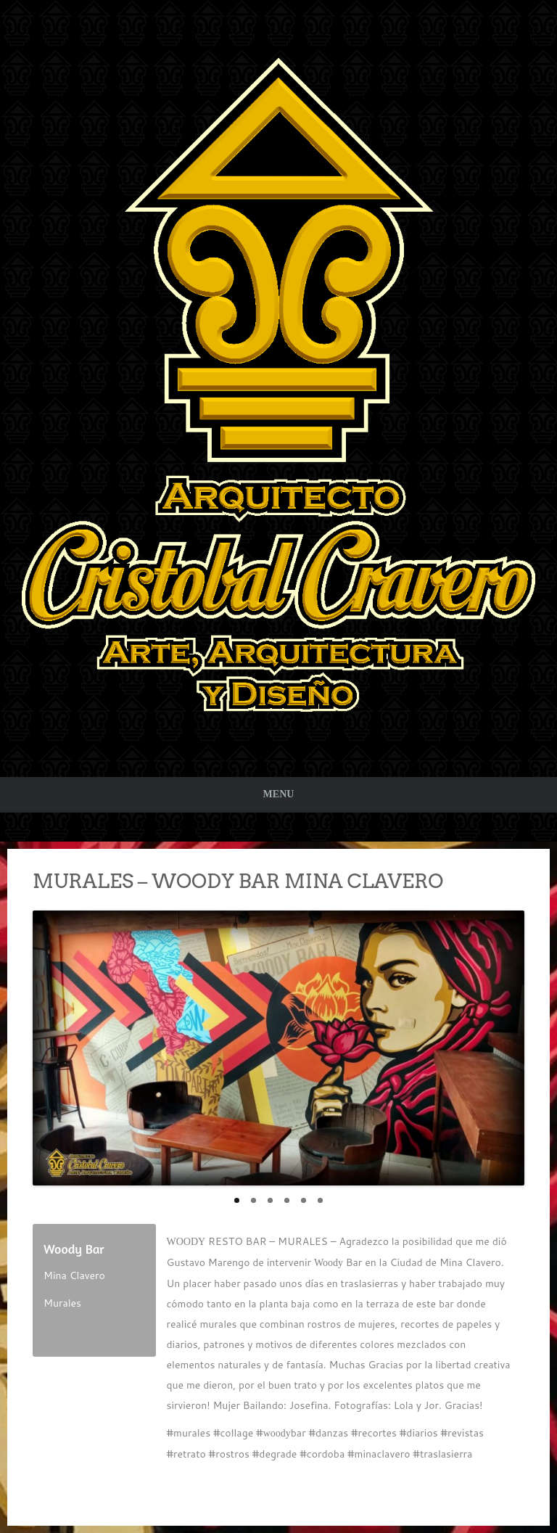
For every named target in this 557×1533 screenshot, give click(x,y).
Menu (278, 794)
